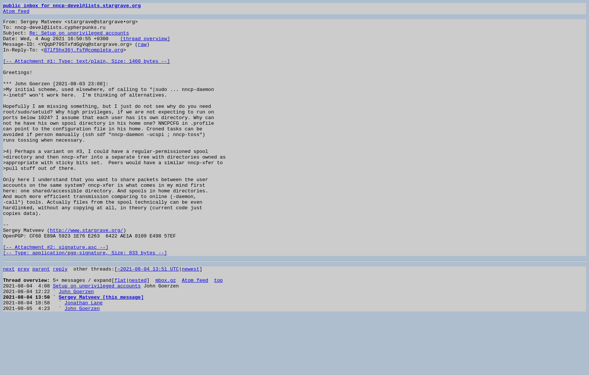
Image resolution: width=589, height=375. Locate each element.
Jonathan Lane (84, 360)
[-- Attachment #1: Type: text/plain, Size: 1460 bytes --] (86, 72)
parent (41, 319)
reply (60, 319)
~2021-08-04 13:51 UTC (148, 319)
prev (23, 319)
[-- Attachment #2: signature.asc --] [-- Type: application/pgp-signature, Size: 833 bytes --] (85, 298)
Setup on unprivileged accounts (97, 339)
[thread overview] (145, 45)
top (218, 333)
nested (137, 333)
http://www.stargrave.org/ (86, 275)
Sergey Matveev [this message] (101, 353)
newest (190, 319)
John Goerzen (76, 346)
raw (142, 51)
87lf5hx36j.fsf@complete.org (83, 58)
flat (120, 333)
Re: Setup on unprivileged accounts (79, 38)
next (9, 319)
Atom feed (16, 13)
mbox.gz (166, 333)
